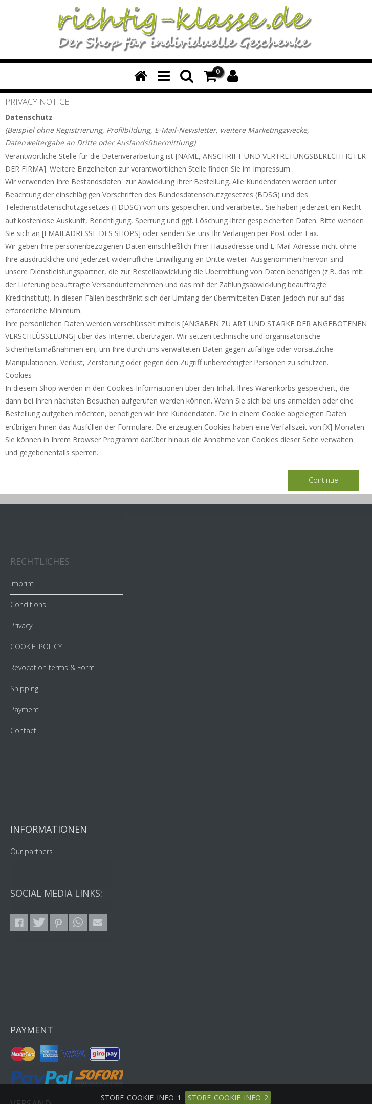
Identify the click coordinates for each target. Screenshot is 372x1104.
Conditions (28, 604)
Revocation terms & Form (52, 667)
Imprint (22, 583)
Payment (24, 709)
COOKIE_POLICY (36, 646)
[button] (19, 922)
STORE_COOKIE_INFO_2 (228, 1097)
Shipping (24, 688)
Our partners (31, 851)
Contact (23, 730)
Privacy (21, 625)
